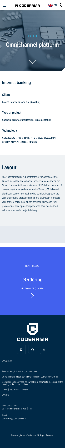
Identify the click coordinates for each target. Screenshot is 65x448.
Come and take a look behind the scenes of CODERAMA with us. (30, 376)
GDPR (4, 389)
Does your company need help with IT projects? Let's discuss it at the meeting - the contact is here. (32, 383)
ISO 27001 (14, 389)
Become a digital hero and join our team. (20, 371)
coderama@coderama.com (14, 418)
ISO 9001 (25, 389)
